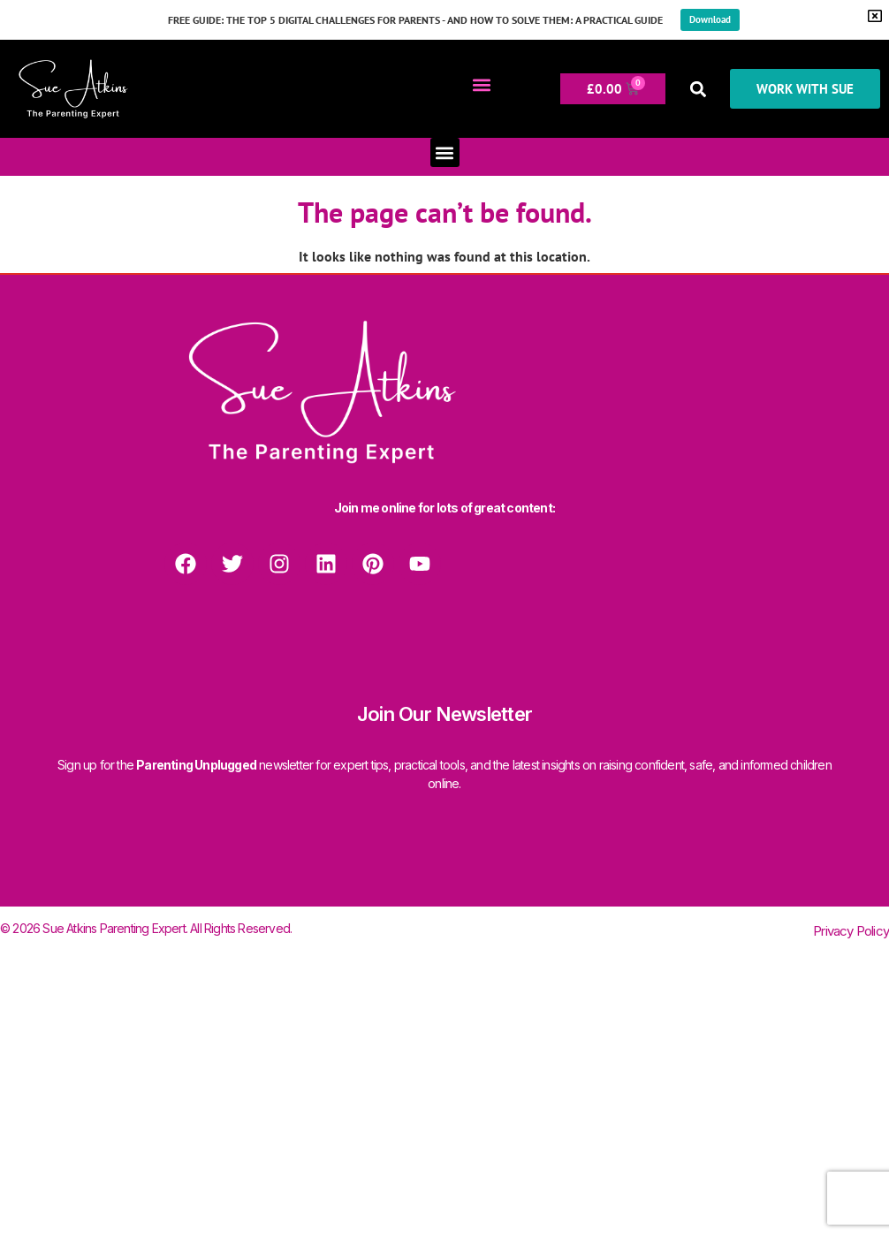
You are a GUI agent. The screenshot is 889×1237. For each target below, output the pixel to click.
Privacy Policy (851, 930)
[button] (481, 84)
